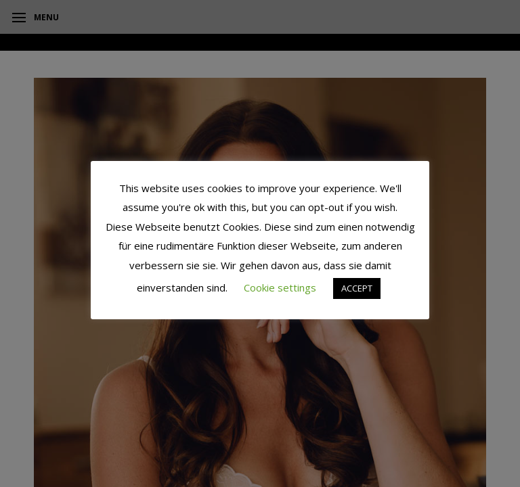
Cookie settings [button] (280, 287)
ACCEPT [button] (356, 288)
